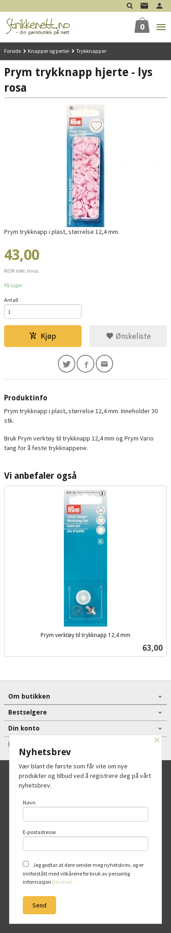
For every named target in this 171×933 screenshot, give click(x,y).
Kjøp (42, 336)
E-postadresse (86, 840)
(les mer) (62, 881)
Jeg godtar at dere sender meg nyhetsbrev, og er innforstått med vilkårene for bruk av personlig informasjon (83, 873)
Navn (86, 810)
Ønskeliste (128, 336)
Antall (11, 299)
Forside (12, 50)
